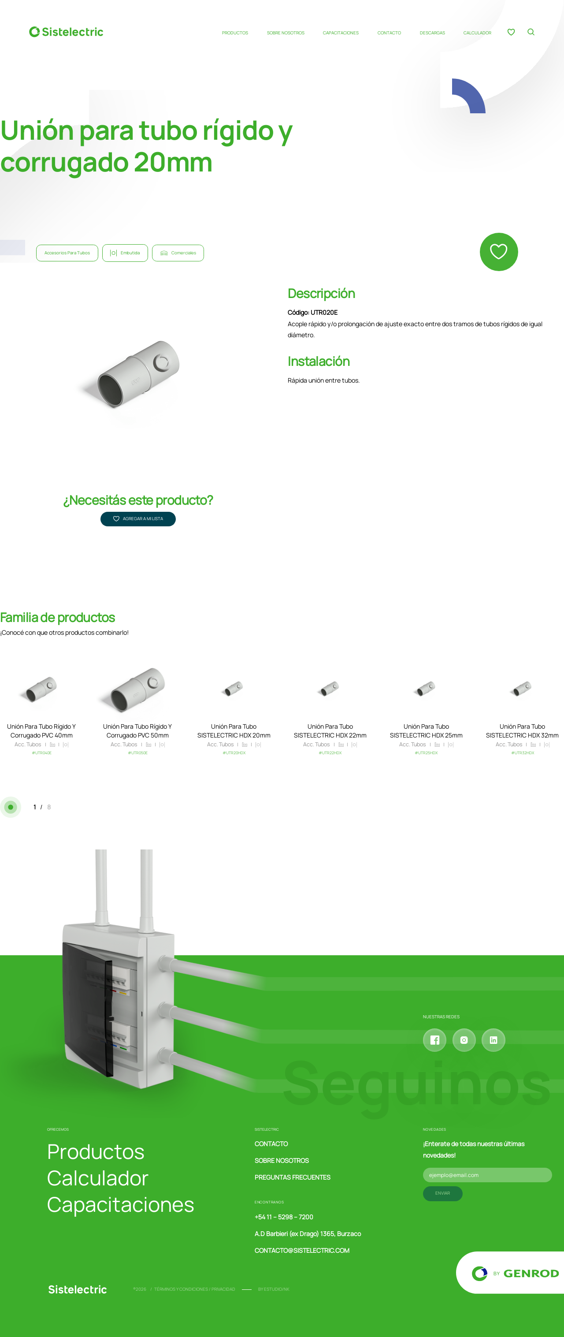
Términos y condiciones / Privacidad (194, 1289)
